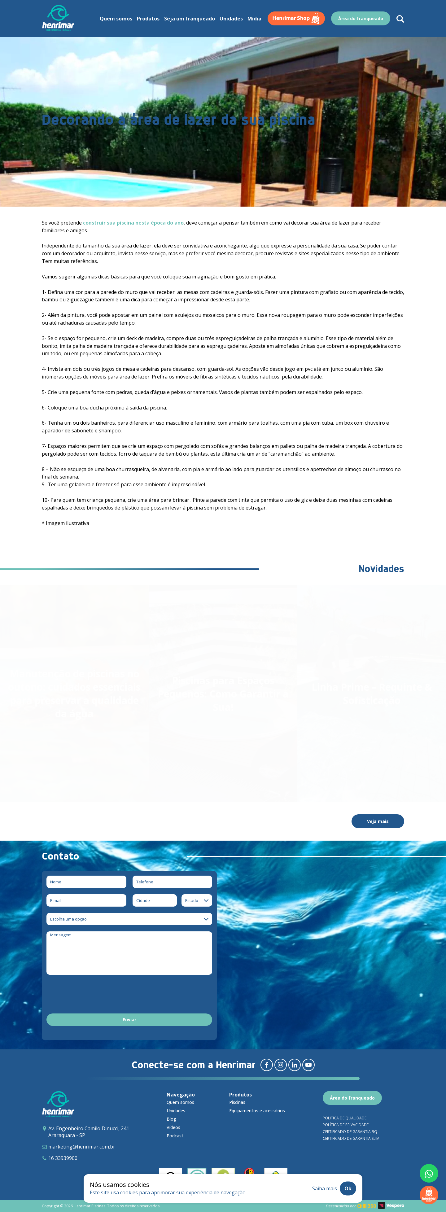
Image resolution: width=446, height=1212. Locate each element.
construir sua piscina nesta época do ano (133, 222)
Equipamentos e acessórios (257, 1111)
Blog (171, 1119)
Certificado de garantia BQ (350, 1131)
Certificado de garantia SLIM (351, 1138)
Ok (348, 1188)
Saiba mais (324, 1188)
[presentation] (93, 995)
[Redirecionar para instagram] (280, 1065)
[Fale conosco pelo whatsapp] (429, 1173)
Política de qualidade (344, 1118)
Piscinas (237, 1102)
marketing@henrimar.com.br (81, 1146)
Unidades (176, 1111)
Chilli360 (366, 1206)
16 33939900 (62, 1158)
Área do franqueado (352, 1098)
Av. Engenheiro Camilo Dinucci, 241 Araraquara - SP (88, 1132)
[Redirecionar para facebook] (266, 1065)
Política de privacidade (346, 1124)
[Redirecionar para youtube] (308, 1065)
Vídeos (173, 1127)
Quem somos (180, 1102)
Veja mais (378, 821)
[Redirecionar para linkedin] (294, 1065)
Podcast (175, 1136)
